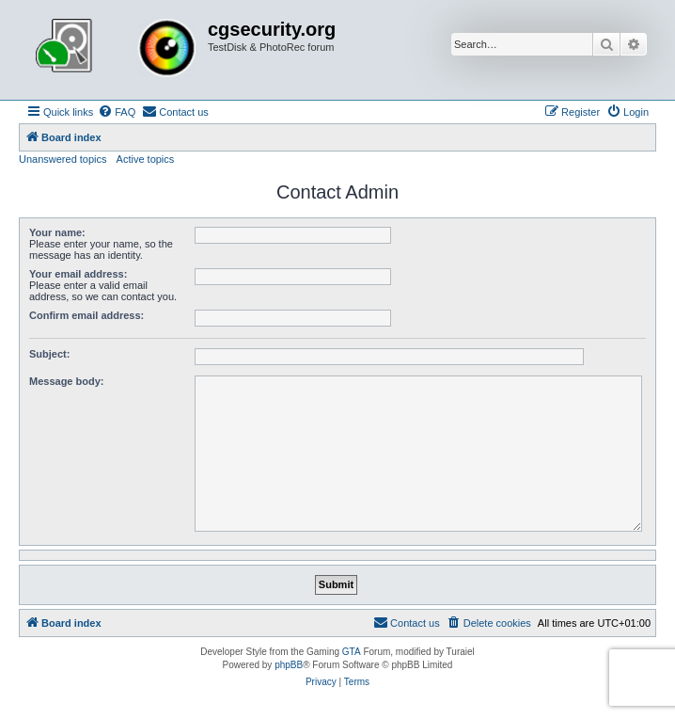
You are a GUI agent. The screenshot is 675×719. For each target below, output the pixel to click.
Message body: (66, 381)
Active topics (146, 159)
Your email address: (78, 274)
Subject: (49, 354)
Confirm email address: (86, 315)
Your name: (57, 232)
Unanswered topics (63, 159)
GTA (351, 652)
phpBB (289, 665)
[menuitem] (116, 112)
